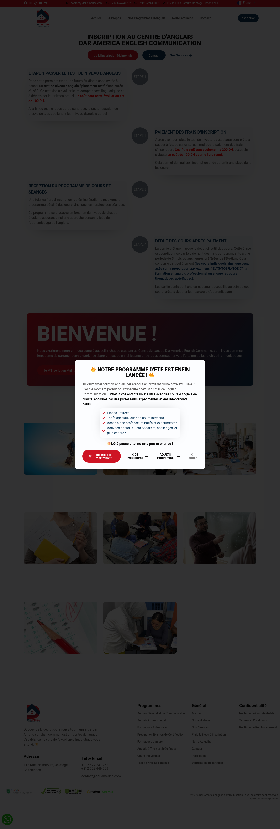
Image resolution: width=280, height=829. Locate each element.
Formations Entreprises (152, 755)
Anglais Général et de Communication (161, 741)
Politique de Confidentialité (256, 741)
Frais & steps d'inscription (209, 762)
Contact (197, 777)
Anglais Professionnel (151, 748)
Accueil (196, 741)
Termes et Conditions (253, 748)
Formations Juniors (150, 770)
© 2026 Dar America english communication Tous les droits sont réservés (234, 823)
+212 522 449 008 (94, 797)
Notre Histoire (201, 748)
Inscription (199, 784)
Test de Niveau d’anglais (153, 791)
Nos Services (200, 755)
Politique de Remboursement (258, 755)
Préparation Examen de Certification (160, 762)
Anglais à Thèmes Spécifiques (156, 777)
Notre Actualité (201, 770)
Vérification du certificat (207, 791)
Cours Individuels (148, 784)
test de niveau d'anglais (64, 92)
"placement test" (95, 92)
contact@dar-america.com (101, 804)
